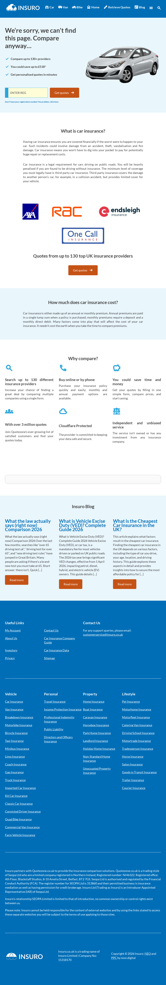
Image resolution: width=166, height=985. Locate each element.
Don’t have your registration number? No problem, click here (31, 102)
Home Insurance (93, 701)
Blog (139, 7)
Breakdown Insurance (19, 717)
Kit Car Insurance (16, 796)
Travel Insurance (55, 701)
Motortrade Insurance (136, 741)
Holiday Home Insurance (99, 748)
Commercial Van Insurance (22, 827)
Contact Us (51, 630)
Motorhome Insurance (136, 709)
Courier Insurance (133, 788)
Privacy (10, 658)
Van (63, 7)
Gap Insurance (14, 772)
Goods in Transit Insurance (139, 772)
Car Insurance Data (56, 650)
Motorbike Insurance (18, 725)
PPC (114, 958)
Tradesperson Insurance (137, 748)
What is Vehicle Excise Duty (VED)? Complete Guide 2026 (82, 525)
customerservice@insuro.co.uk (103, 634)
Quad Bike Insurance (18, 819)
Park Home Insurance (97, 733)
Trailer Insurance (133, 780)
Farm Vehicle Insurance (20, 835)
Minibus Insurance (17, 748)
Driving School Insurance (138, 733)
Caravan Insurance (95, 717)
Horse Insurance (132, 756)
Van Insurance (14, 709)
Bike (77, 7)
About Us (11, 638)
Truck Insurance (15, 780)
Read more (17, 580)
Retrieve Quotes (117, 7)
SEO (148, 953)
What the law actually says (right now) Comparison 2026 (28, 525)
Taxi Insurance (14, 741)
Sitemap (49, 658)
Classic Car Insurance (19, 803)
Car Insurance (14, 701)
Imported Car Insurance (20, 788)
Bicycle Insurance (16, 733)
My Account (13, 630)
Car (49, 7)
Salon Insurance (132, 764)
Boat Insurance (93, 709)
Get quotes (64, 92)
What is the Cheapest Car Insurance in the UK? (135, 525)
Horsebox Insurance (96, 725)
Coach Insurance (15, 764)
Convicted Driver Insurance (23, 811)
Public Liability (53, 729)
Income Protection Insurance (63, 709)
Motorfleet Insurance (136, 717)
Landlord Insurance (95, 741)
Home (93, 7)
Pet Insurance (131, 701)
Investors (11, 650)
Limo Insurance (15, 756)
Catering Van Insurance (137, 725)
